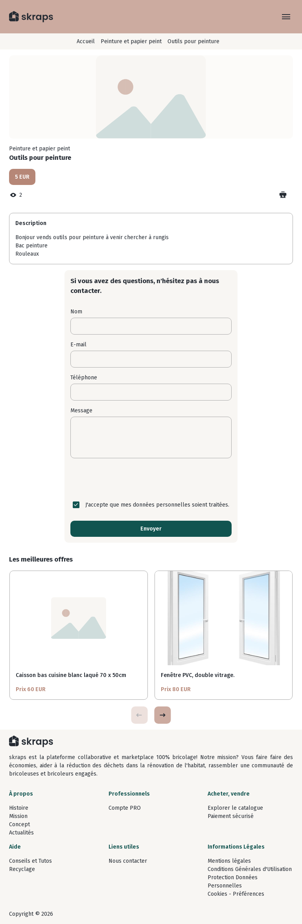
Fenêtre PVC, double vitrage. (197, 675)
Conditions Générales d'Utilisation (250, 869)
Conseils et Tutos (30, 861)
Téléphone (83, 377)
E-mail (78, 344)
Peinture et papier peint (131, 41)
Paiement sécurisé (231, 816)
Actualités (21, 832)
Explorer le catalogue (235, 808)
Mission (18, 816)
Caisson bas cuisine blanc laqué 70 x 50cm (71, 675)
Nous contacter (128, 861)
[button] (162, 715)
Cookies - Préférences (236, 894)
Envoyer (151, 528)
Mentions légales (229, 861)
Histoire (18, 808)
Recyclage (22, 869)
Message (81, 410)
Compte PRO (125, 808)
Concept (19, 824)
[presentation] (151, 479)
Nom (76, 311)
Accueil (86, 41)
